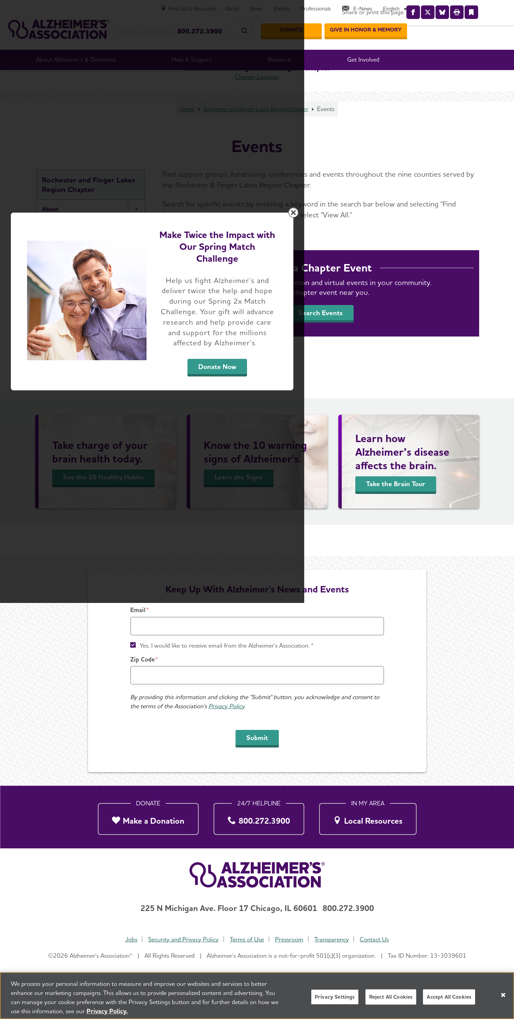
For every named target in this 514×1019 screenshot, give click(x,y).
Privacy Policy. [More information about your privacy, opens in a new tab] (107, 1011)
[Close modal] (418, 423)
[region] (257, 995)
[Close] (503, 995)
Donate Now (332, 572)
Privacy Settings (335, 997)
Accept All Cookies (449, 997)
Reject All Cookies (391, 997)
